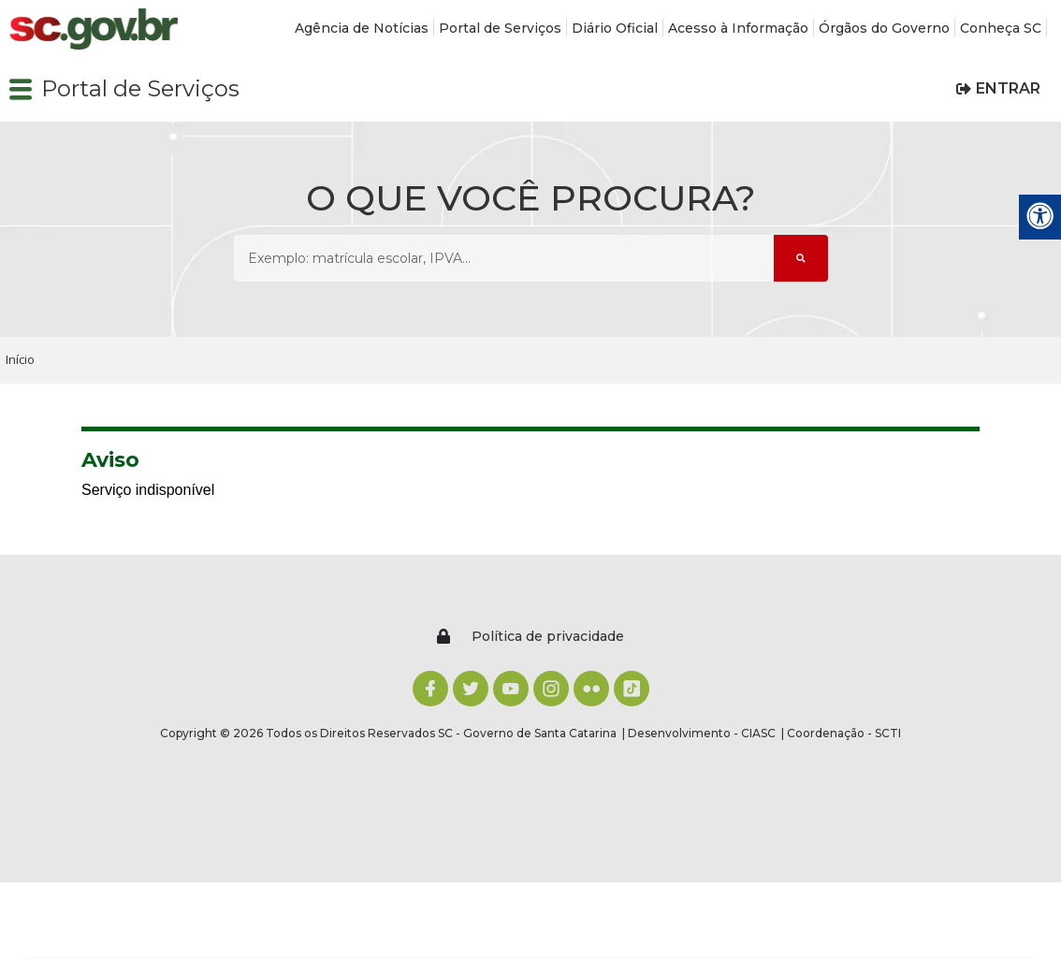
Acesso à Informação (738, 28)
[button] (20, 89)
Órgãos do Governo (884, 28)
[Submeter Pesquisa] (801, 258)
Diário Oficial (615, 28)
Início (20, 359)
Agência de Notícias (362, 28)
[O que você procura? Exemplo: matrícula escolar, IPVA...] (504, 258)
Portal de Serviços (500, 28)
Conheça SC (1000, 28)
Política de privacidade (94, 949)
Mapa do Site (895, 701)
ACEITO (531, 908)
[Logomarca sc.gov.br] (93, 29)
